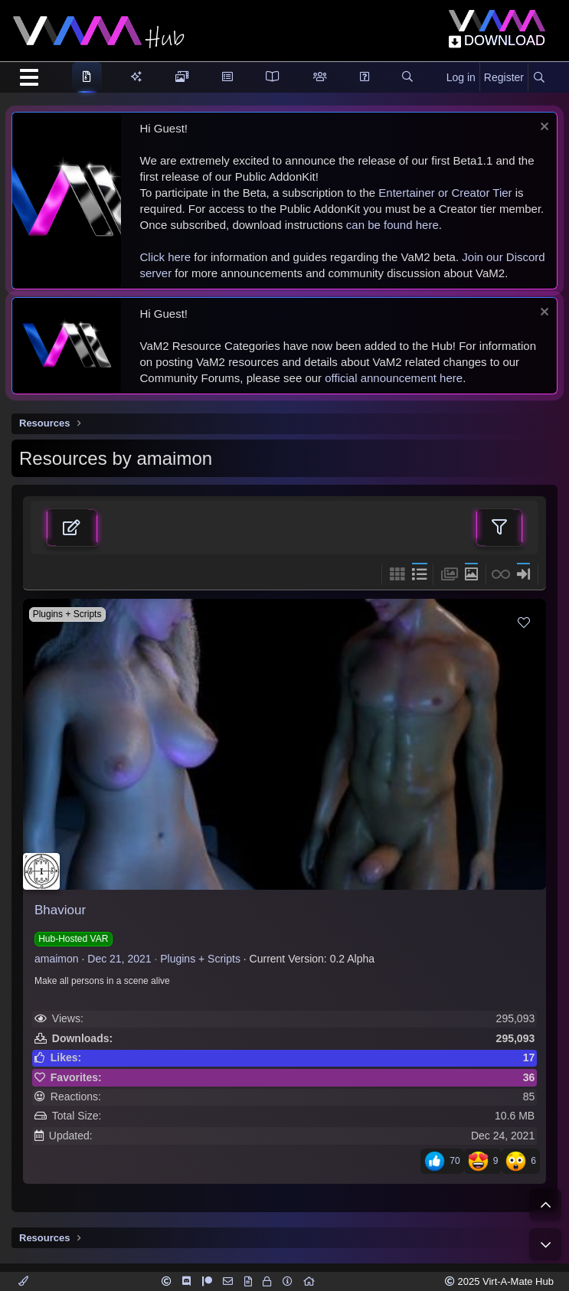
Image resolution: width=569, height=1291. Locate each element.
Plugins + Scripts (200, 959)
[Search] (539, 78)
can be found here (392, 224)
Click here (165, 256)
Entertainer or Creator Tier (445, 192)
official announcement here (394, 377)
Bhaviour (60, 910)
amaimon (56, 959)
